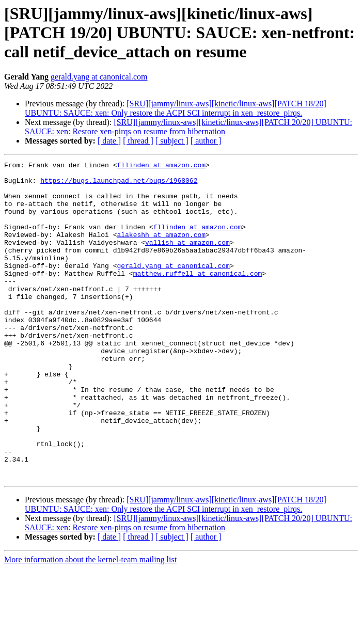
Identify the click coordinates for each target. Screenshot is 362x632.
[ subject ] (171, 140)
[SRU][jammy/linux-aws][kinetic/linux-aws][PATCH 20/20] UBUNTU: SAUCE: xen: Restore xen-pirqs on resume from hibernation (188, 127)
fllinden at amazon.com (161, 166)
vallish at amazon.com (187, 259)
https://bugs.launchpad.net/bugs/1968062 (118, 184)
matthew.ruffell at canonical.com (197, 296)
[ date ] (109, 140)
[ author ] (206, 140)
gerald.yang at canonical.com (99, 76)
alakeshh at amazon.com (161, 250)
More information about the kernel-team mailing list (90, 623)
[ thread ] (138, 140)
